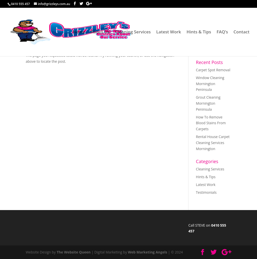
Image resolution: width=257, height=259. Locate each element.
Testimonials (206, 192)
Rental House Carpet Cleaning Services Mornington (213, 142)
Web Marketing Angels (147, 252)
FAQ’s (222, 32)
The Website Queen (74, 252)
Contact (241, 32)
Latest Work (168, 32)
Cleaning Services (133, 32)
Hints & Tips (198, 32)
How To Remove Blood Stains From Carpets (211, 123)
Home (79, 32)
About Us (100, 32)
